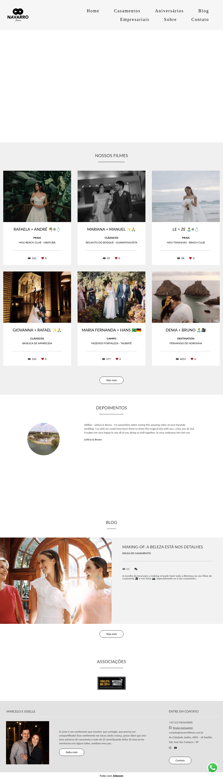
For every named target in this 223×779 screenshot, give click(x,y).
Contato (200, 19)
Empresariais (135, 19)
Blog (203, 10)
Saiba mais (72, 752)
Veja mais (111, 380)
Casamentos (127, 10)
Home (93, 10)
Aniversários (169, 10)
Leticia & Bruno (93, 439)
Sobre (170, 19)
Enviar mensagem (183, 727)
